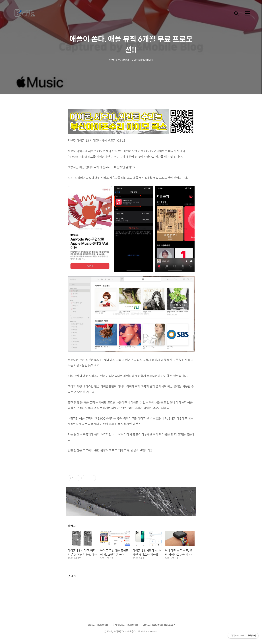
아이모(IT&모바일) (98, 625)
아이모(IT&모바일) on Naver (159, 625)
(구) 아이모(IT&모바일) (125, 625)
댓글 (72, 576)
